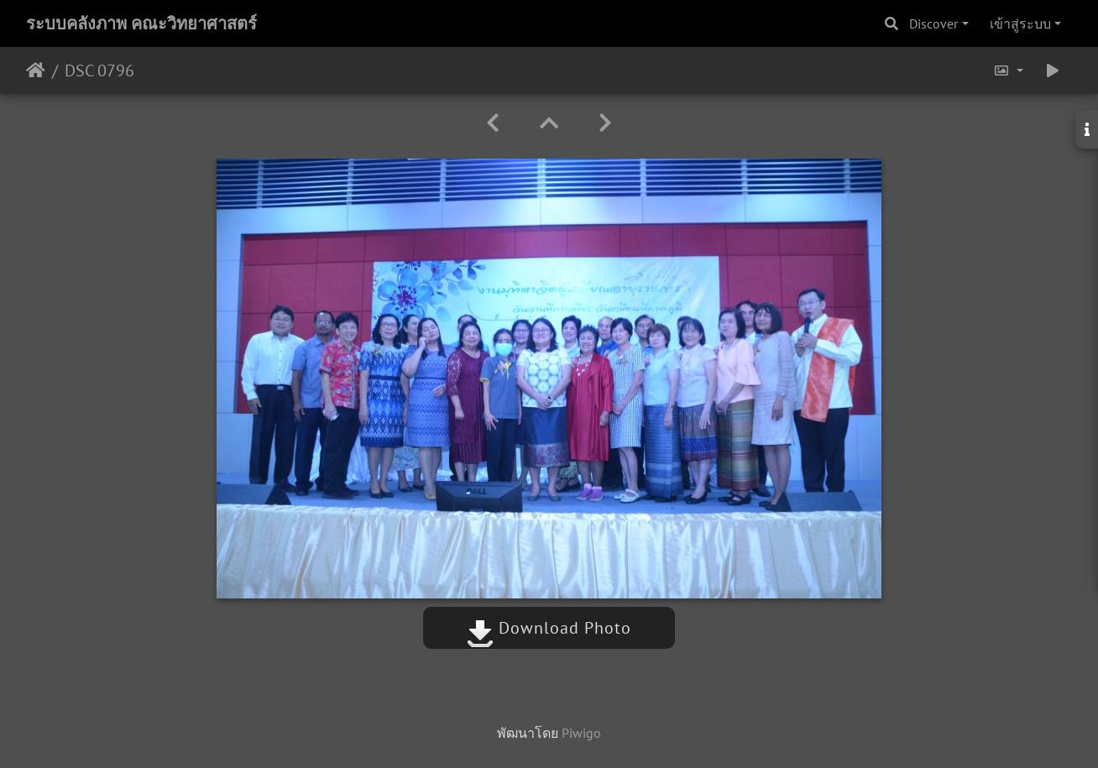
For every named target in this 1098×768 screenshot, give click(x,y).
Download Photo (549, 628)
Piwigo (581, 732)
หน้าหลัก (35, 70)
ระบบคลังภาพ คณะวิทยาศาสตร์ (141, 23)
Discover (933, 23)
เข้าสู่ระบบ (1020, 23)
